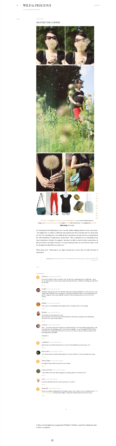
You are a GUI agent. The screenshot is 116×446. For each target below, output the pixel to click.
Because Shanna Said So (59, 258)
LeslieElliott (45, 342)
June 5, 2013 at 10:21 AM (53, 289)
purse (74, 220)
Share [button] (18, 19)
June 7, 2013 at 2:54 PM (51, 379)
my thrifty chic (87, 258)
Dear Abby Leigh (80, 258)
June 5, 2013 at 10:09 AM (54, 276)
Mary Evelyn (45, 351)
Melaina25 (45, 388)
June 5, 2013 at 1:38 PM (54, 325)
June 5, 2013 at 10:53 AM (53, 303)
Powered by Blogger (58, 440)
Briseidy (44, 312)
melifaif (44, 289)
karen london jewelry (52, 223)
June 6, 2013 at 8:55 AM (59, 370)
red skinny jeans (97, 200)
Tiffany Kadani (46, 360)
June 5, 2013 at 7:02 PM (56, 351)
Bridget (44, 303)
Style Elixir (95, 258)
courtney (44, 325)
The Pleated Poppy (70, 258)
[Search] (97, 5)
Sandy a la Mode (47, 370)
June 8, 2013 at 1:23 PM (55, 388)
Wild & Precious (37, 5)
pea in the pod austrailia (61, 220)
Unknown (45, 276)
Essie (67, 223)
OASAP (93, 223)
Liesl (43, 379)
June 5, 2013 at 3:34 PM (56, 342)
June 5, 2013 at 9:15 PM (57, 360)
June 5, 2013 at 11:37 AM (53, 312)
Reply (43, 285)
